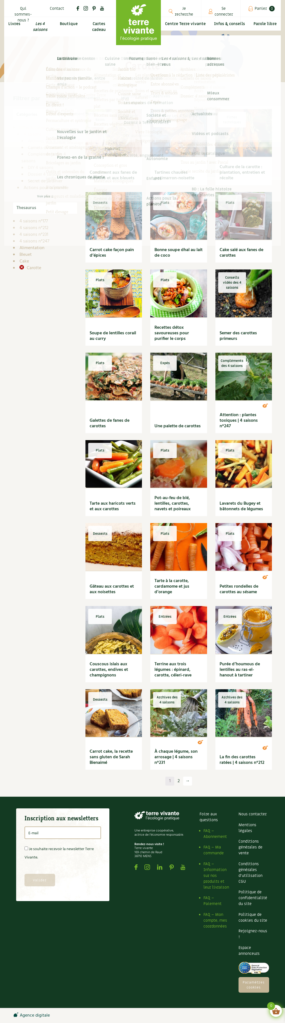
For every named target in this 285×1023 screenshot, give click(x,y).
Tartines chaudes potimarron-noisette (174, 175)
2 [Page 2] (179, 781)
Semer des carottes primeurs (238, 336)
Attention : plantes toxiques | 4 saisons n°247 (239, 420)
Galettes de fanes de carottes (109, 423)
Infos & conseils (230, 31)
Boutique (69, 27)
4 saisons (32, 134)
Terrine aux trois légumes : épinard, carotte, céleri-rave (172, 670)
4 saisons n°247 (34, 241)
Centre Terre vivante (186, 31)
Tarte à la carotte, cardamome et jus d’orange (171, 586)
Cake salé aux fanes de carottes (241, 252)
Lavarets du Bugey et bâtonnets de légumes (241, 506)
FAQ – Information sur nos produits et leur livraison (216, 875)
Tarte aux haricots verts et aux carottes (113, 506)
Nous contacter (253, 814)
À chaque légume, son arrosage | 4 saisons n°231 (176, 757)
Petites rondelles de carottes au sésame (239, 589)
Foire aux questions (209, 817)
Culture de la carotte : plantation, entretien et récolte (242, 172)
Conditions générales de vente (250, 847)
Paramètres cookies (254, 985)
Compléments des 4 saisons (43, 158)
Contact (57, 8)
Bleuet (25, 254)
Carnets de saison (45, 147)
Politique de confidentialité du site (253, 897)
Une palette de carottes (177, 426)
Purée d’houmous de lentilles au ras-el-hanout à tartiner (240, 670)
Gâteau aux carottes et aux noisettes (112, 589)
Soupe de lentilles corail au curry (113, 336)
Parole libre (265, 31)
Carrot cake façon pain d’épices (112, 252)
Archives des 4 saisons (49, 141)
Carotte (33, 268)
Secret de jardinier (45, 181)
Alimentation (32, 248)
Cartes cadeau (99, 31)
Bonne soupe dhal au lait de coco (178, 252)
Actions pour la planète (46, 188)
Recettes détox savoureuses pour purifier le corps (171, 333)
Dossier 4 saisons (44, 174)
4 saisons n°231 (33, 234)
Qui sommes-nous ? (23, 14)
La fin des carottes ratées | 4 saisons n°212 (242, 760)
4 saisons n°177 (33, 221)
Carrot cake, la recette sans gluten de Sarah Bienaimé (111, 757)
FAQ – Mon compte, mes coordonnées (215, 920)
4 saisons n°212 (33, 228)
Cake (24, 261)
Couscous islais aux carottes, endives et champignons (109, 670)
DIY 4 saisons (40, 167)
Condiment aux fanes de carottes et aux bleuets (113, 175)
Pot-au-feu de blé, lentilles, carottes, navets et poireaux (172, 503)
